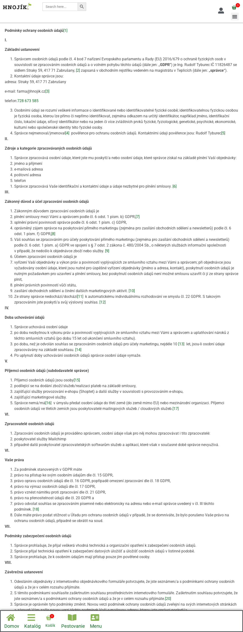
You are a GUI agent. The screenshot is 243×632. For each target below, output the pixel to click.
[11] (80, 296)
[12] (102, 302)
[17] (176, 408)
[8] (53, 234)
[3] (47, 91)
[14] (78, 349)
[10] (132, 291)
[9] (107, 251)
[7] (138, 216)
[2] (78, 70)
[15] (77, 380)
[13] (181, 344)
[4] (67, 133)
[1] (65, 30)
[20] (168, 598)
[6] (175, 186)
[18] (36, 509)
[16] (48, 403)
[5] (223, 133)
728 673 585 (27, 101)
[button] (235, 16)
